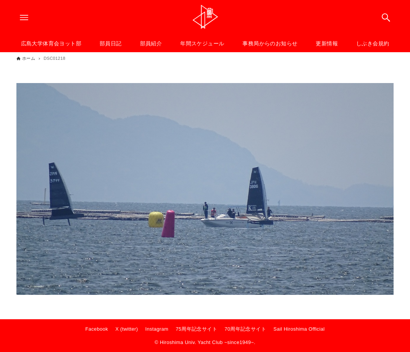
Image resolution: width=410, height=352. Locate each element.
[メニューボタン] (24, 17)
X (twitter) (126, 329)
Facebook (97, 329)
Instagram (157, 329)
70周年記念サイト (245, 329)
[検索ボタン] (386, 17)
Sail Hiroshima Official (298, 329)
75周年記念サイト (196, 329)
